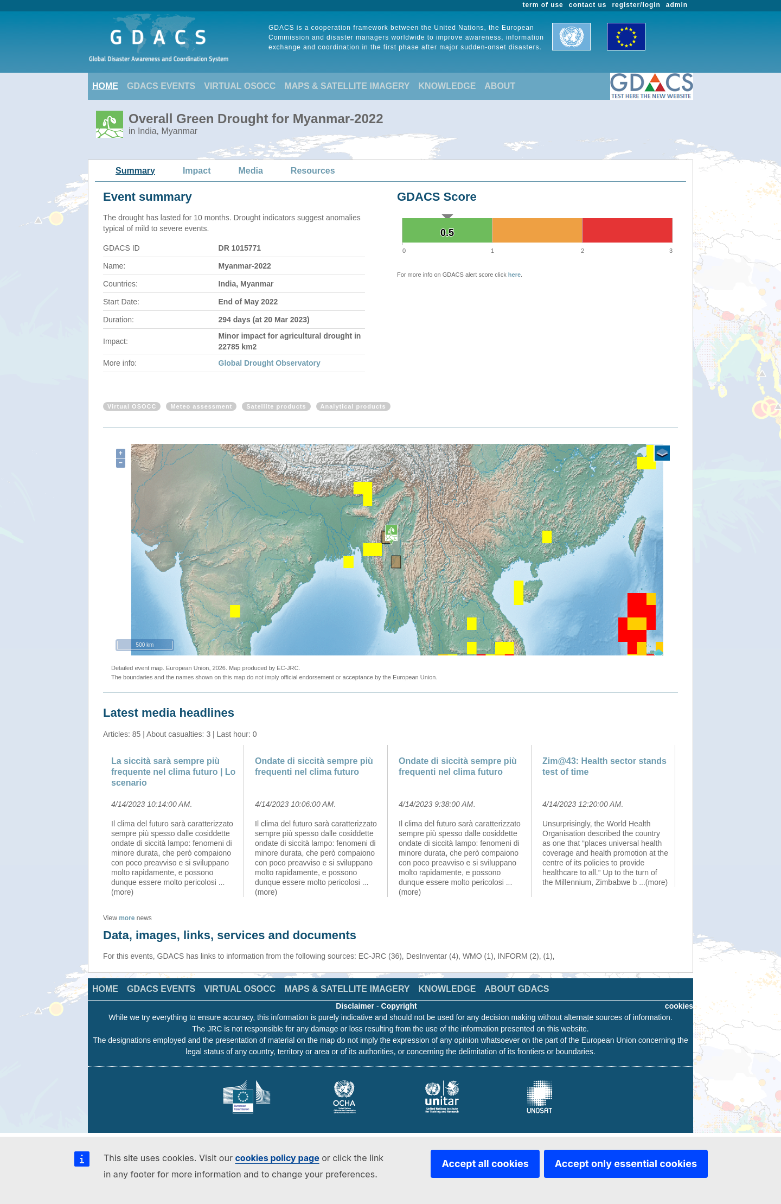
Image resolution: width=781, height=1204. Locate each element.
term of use (543, 5)
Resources (313, 170)
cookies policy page (277, 1157)
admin (677, 5)
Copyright (399, 1006)
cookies (679, 1006)
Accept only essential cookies (626, 1163)
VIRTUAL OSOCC (240, 86)
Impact (197, 170)
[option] (175, 821)
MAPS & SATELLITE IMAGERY (346, 86)
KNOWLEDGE (447, 86)
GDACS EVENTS (161, 86)
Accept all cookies (484, 1163)
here (514, 274)
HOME (105, 86)
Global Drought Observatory (270, 363)
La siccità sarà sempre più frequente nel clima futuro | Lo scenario (173, 771)
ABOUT (499, 86)
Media (251, 170)
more (127, 918)
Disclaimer (355, 1006)
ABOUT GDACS (516, 988)
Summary (135, 170)
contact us (588, 5)
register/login (636, 5)
